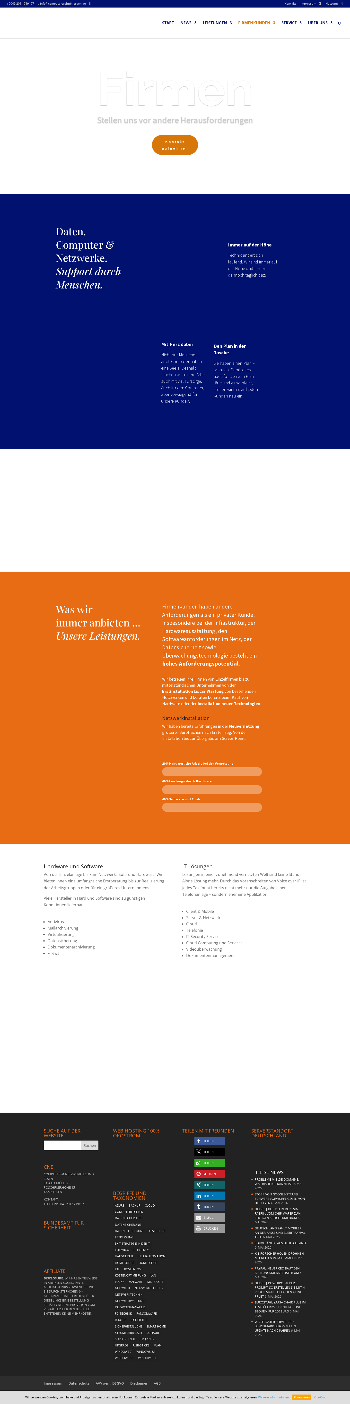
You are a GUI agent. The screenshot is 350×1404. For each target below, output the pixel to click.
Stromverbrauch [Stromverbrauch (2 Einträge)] (128, 1333)
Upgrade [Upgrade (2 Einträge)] (122, 1345)
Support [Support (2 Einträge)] (153, 1333)
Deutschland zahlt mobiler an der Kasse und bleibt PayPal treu (280, 1232)
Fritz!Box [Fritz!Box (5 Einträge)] (122, 1250)
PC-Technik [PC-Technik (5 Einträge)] (123, 1313)
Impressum (308, 4)
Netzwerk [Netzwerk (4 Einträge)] (122, 1288)
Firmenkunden (254, 23)
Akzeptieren (301, 1397)
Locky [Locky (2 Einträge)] (119, 1282)
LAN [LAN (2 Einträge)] (153, 1275)
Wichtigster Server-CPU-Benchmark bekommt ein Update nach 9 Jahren (275, 1326)
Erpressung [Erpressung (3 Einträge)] (124, 1237)
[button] (209, 1141)
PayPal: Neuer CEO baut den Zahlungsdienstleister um (277, 1270)
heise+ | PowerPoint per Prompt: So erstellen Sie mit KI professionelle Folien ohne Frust (280, 1290)
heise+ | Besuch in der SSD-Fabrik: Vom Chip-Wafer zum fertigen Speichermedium (278, 1213)
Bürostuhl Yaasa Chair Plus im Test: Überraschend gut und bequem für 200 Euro (280, 1306)
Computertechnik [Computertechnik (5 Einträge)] (129, 1212)
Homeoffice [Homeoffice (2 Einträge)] (148, 1263)
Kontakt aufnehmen (175, 148)
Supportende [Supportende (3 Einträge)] (125, 1339)
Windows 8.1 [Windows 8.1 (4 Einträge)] (146, 1352)
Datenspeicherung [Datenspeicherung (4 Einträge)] (130, 1231)
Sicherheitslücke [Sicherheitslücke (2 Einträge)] (128, 1326)
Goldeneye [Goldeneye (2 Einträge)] (141, 1250)
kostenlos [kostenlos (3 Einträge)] (132, 1269)
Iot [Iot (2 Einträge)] (117, 1269)
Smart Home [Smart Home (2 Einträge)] (156, 1326)
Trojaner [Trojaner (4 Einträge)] (147, 1339)
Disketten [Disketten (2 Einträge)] (157, 1231)
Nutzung (331, 4)
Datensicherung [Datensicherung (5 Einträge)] (128, 1225)
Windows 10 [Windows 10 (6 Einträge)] (124, 1358)
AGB (157, 1383)
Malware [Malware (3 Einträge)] (136, 1282)
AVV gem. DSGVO (110, 1383)
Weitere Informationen (273, 1397)
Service (289, 23)
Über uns (318, 23)
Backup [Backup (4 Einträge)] (134, 1205)
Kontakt (290, 4)
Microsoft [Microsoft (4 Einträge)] (155, 1282)
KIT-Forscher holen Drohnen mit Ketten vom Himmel (279, 1255)
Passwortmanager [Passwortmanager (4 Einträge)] (130, 1307)
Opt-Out (319, 1397)
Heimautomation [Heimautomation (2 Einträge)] (152, 1256)
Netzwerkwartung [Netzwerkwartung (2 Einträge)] (130, 1301)
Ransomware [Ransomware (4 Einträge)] (146, 1313)
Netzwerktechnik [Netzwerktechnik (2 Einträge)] (128, 1295)
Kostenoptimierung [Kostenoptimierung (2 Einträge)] (130, 1275)
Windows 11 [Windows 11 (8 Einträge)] (147, 1358)
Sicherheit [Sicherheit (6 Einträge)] (139, 1320)
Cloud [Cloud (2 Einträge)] (150, 1205)
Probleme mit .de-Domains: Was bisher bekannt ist (277, 1181)
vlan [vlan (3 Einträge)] (157, 1345)
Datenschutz (79, 1383)
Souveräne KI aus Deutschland (280, 1243)
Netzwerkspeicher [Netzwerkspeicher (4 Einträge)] (149, 1288)
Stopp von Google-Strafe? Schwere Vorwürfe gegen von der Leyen (280, 1198)
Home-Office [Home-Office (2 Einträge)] (124, 1263)
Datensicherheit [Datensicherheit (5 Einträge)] (128, 1218)
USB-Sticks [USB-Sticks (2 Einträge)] (141, 1345)
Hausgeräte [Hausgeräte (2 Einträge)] (124, 1256)
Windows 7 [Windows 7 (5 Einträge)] (123, 1352)
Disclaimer (139, 1383)
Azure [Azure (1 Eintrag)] (119, 1205)
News (186, 23)
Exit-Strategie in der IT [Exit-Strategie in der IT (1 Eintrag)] (132, 1244)
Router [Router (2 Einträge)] (120, 1320)
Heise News (270, 1172)
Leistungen (215, 23)
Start (168, 23)
